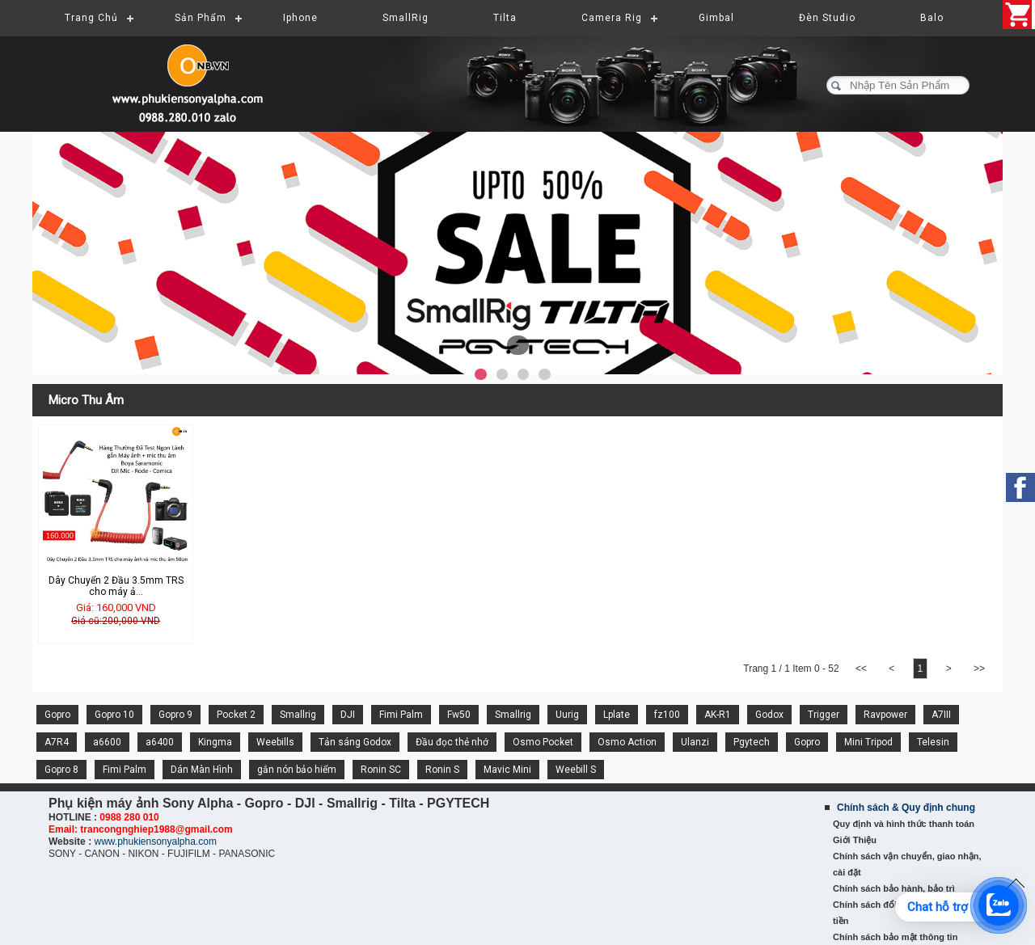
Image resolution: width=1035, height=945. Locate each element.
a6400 (160, 742)
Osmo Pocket (543, 742)
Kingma (215, 742)
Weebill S (576, 769)
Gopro (57, 714)
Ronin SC (381, 769)
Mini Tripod (868, 742)
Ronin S (442, 769)
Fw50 (459, 714)
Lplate (616, 714)
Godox (769, 714)
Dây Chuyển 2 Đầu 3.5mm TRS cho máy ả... (116, 586)
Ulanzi (695, 742)
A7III (941, 714)
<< (861, 668)
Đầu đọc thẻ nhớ (452, 742)
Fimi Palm (401, 714)
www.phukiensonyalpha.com (155, 841)
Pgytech (751, 742)
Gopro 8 (61, 769)
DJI (347, 714)
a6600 (107, 742)
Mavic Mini (507, 769)
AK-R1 (717, 714)
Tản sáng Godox (355, 742)
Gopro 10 (114, 714)
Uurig (567, 714)
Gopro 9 (175, 714)
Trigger (823, 714)
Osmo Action (627, 742)
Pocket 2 (236, 714)
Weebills (275, 742)
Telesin (933, 742)
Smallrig (298, 714)
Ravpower (885, 714)
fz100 (667, 714)
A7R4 (56, 742)
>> (979, 668)
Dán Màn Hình (202, 769)
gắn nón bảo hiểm (296, 769)
